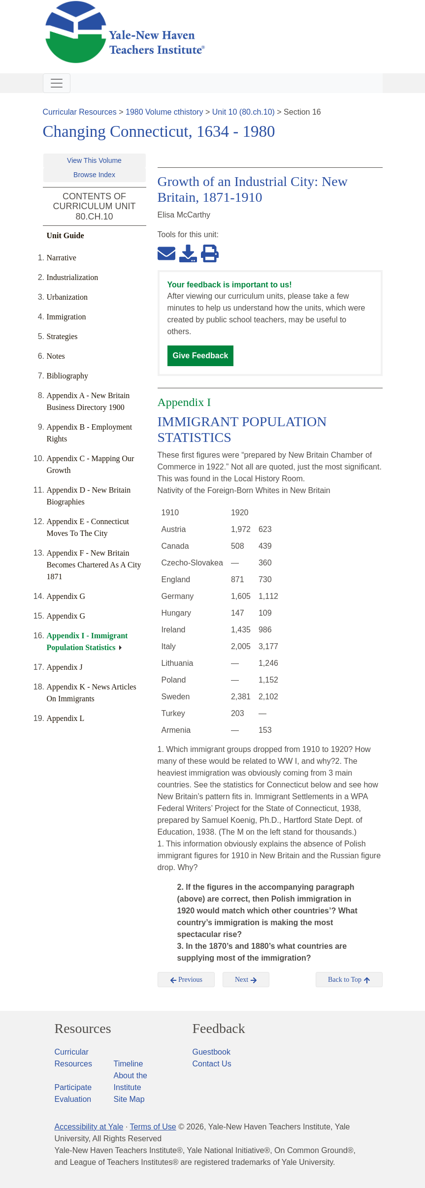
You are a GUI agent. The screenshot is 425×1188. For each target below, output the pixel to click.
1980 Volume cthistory (164, 112)
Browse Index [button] (94, 175)
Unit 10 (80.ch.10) (243, 112)
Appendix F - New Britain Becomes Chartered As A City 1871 (94, 565)
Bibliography (67, 376)
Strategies (62, 336)
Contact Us (212, 1064)
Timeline (128, 1064)
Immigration (66, 317)
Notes (56, 356)
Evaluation (73, 1099)
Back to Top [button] (349, 980)
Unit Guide (65, 235)
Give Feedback (201, 355)
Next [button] (246, 980)
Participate (73, 1087)
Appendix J (65, 667)
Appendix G (66, 596)
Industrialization (72, 277)
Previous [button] (186, 980)
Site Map (129, 1099)
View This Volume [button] (94, 160)
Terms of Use (153, 1127)
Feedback (219, 1028)
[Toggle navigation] (56, 83)
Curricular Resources (80, 112)
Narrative (61, 257)
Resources (83, 1028)
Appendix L (66, 718)
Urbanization (67, 297)
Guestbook (211, 1052)
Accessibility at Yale (89, 1127)
